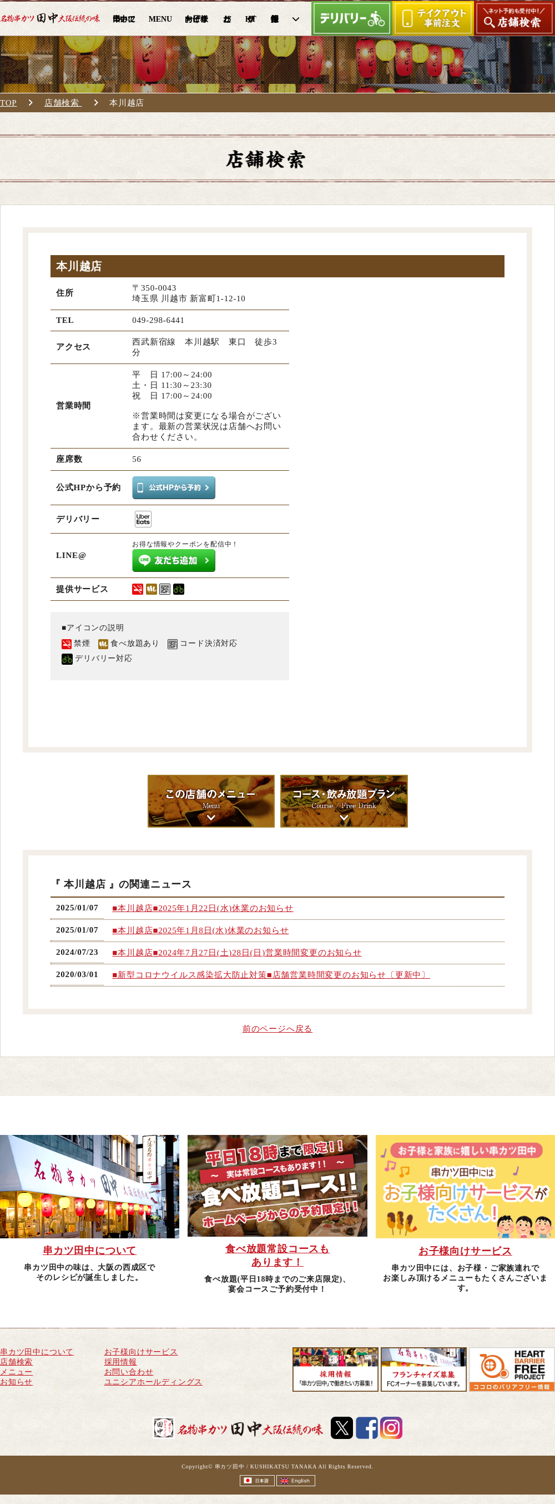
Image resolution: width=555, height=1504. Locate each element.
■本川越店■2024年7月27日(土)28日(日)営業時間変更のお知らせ (236, 952)
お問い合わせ (129, 1372)
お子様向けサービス (141, 1352)
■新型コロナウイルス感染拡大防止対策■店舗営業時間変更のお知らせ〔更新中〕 (271, 974)
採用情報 (120, 1362)
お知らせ (16, 1382)
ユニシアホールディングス (153, 1382)
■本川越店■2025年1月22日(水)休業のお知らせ (202, 908)
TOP (8, 102)
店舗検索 (63, 102)
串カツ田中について (37, 1352)
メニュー (16, 1372)
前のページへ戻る (277, 1028)
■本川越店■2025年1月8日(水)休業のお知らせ (200, 930)
